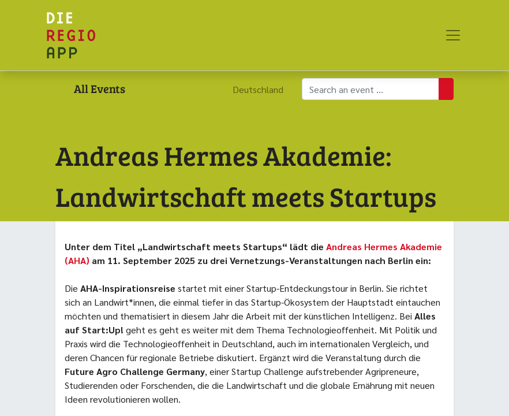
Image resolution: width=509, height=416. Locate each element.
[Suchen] (446, 89)
